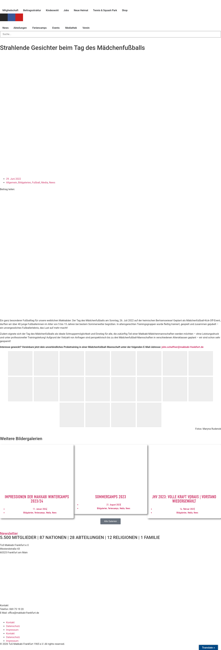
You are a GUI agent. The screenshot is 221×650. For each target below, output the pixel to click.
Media (44, 182)
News (52, 182)
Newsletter (9, 533)
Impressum (12, 629)
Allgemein (11, 182)
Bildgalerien (24, 182)
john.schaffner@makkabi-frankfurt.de (183, 347)
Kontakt (10, 622)
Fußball (36, 182)
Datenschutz (13, 626)
